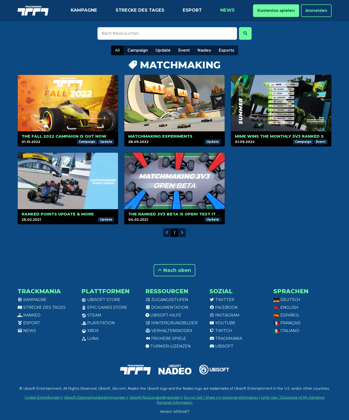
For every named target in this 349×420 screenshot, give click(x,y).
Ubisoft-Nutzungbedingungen (155, 397)
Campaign (137, 50)
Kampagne (84, 10)
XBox (90, 330)
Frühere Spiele (165, 338)
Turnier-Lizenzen (168, 346)
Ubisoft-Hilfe (163, 315)
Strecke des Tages (140, 10)
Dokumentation (166, 307)
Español (286, 315)
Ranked (28, 315)
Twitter (221, 299)
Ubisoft (221, 346)
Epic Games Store (104, 307)
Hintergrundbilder (171, 323)
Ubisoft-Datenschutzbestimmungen (95, 397)
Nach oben (174, 270)
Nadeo (204, 50)
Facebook (223, 307)
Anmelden (316, 10)
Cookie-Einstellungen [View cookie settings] (43, 397)
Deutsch (286, 299)
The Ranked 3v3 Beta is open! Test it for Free (183, 214)
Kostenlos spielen (276, 10)
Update (163, 50)
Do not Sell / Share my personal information (221, 397)
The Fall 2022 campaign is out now (65, 136)
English (285, 307)
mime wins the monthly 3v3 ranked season (287, 136)
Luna (89, 338)
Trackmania (225, 338)
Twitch (220, 330)
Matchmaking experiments (160, 136)
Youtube (222, 323)
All (117, 50)
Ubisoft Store (100, 299)
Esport (192, 10)
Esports (226, 50)
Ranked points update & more (58, 214)
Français (287, 323)
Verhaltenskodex (168, 330)
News (227, 10)
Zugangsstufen (166, 299)
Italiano (286, 330)
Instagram (224, 315)
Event (184, 50)
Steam (91, 315)
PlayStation (98, 323)
